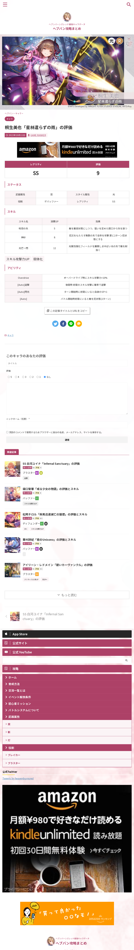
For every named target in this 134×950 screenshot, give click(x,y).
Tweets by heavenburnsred (18, 781)
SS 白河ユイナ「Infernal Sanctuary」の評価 (52, 463)
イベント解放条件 (19, 697)
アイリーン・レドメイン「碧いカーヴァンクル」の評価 (58, 565)
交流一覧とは (16, 690)
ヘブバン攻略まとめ (67, 28)
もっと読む (69, 595)
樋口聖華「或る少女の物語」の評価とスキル (51, 489)
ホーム (12, 677)
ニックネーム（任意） (18, 418)
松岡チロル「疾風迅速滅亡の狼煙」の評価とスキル (55, 514)
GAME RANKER (38, 135)
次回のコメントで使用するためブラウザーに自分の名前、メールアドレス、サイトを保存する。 (56, 432)
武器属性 (14, 717)
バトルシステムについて (23, 710)
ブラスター (14, 765)
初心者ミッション (19, 703)
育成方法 (14, 684)
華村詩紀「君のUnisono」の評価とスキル (49, 539)
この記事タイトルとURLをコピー (67, 311)
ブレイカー (14, 757)
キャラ (11, 335)
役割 (11, 749)
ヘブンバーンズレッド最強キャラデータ (72, 936)
